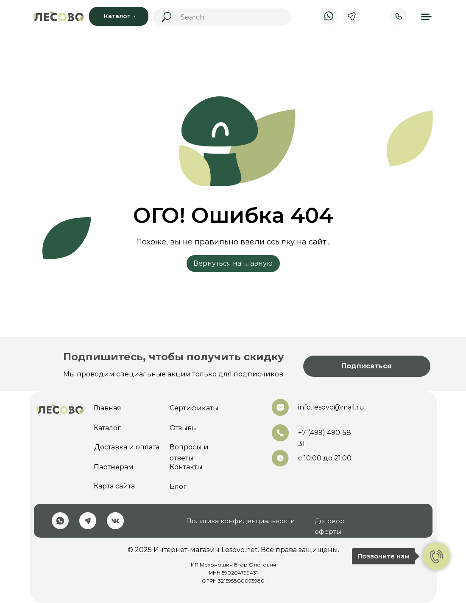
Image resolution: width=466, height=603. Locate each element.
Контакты (186, 467)
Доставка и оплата (126, 447)
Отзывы (183, 428)
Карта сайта (114, 486)
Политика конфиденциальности (240, 521)
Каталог (107, 428)
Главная (107, 408)
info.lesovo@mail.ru (331, 407)
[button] (366, 366)
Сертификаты (194, 408)
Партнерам (114, 467)
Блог (178, 486)
